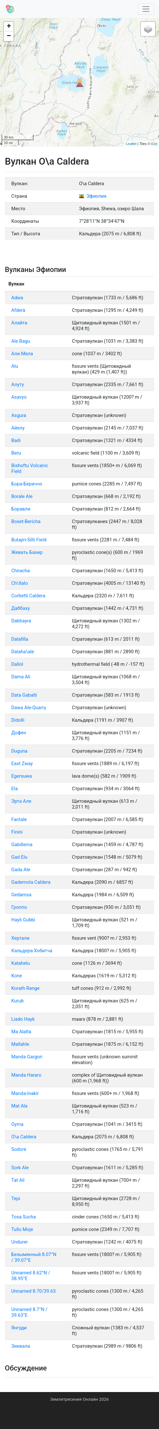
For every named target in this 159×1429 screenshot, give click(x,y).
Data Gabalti (24, 695)
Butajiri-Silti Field (28, 540)
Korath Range (25, 988)
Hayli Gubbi (23, 920)
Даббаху (20, 608)
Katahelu (20, 963)
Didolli (18, 720)
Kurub (17, 1001)
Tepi (15, 1198)
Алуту (17, 384)
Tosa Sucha (23, 1217)
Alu (14, 366)
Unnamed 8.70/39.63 (33, 1291)
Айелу (18, 428)
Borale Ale (22, 496)
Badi (16, 440)
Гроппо (19, 907)
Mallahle (20, 1044)
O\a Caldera (23, 1137)
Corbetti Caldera (28, 596)
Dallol (17, 664)
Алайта (19, 323)
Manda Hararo (26, 1075)
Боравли (20, 509)
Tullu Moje (22, 1229)
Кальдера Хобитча (31, 951)
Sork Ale (20, 1168)
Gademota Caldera (30, 882)
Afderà (18, 310)
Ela (14, 788)
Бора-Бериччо (26, 484)
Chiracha (20, 571)
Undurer (19, 1242)
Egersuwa (21, 776)
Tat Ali (18, 1180)
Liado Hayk (23, 1019)
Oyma (17, 1124)
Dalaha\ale (22, 652)
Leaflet (131, 144)
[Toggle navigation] (146, 9)
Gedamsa (21, 895)
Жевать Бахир (27, 552)
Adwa (17, 298)
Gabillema (21, 844)
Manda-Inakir (25, 1093)
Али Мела (22, 354)
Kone (16, 976)
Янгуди (19, 1328)
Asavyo (18, 397)
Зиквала (20, 1346)
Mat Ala (19, 1106)
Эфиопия (92, 196)
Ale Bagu (20, 341)
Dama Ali (20, 677)
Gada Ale (20, 870)
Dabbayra (21, 621)
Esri (154, 144)
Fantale (19, 819)
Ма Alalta (21, 1032)
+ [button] (9, 27)
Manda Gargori (27, 1057)
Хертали (20, 938)
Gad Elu (19, 857)
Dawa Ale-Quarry (28, 707)
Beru (16, 453)
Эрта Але (21, 801)
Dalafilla (19, 639)
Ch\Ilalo (19, 583)
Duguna (19, 751)
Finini (17, 832)
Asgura (18, 415)
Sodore (18, 1149)
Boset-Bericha (26, 521)
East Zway (22, 763)
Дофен (18, 733)
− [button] (9, 36)
